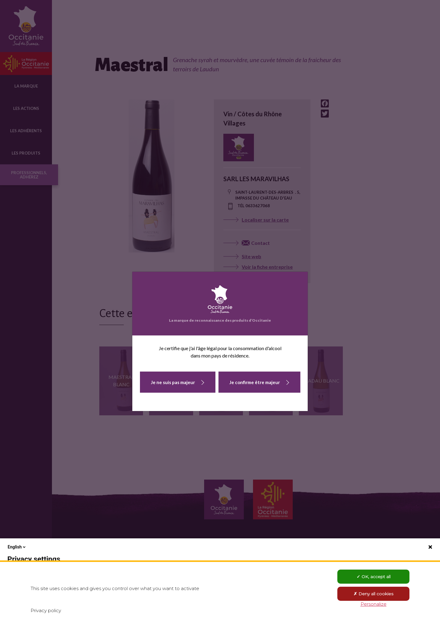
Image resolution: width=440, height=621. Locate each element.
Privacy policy (46, 610)
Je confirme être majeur (254, 382)
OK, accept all (374, 576)
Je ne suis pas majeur (173, 382)
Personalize (374, 604)
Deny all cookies (373, 594)
